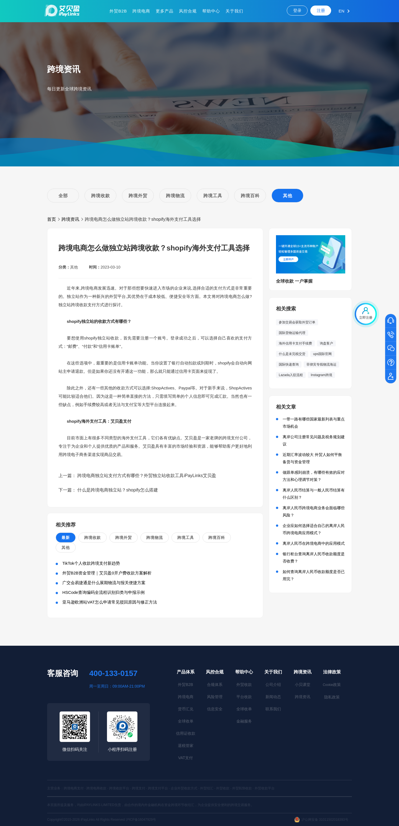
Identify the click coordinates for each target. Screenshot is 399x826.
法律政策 (332, 672)
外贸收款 (244, 684)
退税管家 (185, 745)
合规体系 (214, 684)
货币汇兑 (185, 709)
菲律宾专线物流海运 (321, 364)
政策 (332, 684)
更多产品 (164, 11)
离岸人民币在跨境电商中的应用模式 (314, 543)
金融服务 (244, 721)
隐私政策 (332, 697)
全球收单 (185, 721)
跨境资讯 (70, 219)
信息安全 (214, 709)
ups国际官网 (322, 354)
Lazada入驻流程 (291, 375)
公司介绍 (273, 684)
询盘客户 (326, 343)
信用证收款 (185, 733)
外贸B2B (118, 11)
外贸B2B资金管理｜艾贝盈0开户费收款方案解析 (107, 573)
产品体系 (186, 672)
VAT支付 (185, 758)
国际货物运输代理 (292, 333)
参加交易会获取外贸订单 (297, 322)
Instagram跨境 (321, 375)
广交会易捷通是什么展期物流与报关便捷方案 (103, 582)
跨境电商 (141, 11)
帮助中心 (211, 11)
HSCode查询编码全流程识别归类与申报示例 (103, 592)
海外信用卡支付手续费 (295, 343)
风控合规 (188, 11)
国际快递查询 (289, 364)
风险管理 (214, 697)
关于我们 (234, 11)
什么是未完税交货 (292, 354)
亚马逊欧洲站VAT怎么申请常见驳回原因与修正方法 (109, 602)
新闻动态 (273, 697)
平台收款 (244, 697)
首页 (51, 219)
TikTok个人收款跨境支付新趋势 (91, 563)
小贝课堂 (302, 684)
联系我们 (273, 709)
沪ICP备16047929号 (141, 820)
